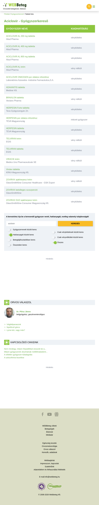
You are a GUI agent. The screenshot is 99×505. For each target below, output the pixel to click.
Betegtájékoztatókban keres (24, 240)
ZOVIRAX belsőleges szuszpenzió (22, 190)
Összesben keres (20, 245)
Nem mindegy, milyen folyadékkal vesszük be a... (25, 349)
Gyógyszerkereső (17, 14)
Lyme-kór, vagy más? (16, 330)
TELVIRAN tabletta (14, 149)
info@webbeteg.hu (52, 477)
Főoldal (7, 14)
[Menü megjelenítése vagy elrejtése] (94, 6)
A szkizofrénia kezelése (14, 357)
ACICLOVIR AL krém (15, 67)
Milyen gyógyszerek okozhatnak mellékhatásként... (26, 352)
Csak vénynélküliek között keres (70, 237)
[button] (42, 416)
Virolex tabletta (13, 169)
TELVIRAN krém (13, 139)
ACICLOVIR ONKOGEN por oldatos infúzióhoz (27, 77)
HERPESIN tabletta (15, 128)
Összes (60, 242)
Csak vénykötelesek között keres (70, 232)
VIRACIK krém (13, 159)
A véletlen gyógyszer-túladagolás (18, 355)
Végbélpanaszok (14, 324)
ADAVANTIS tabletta (15, 87)
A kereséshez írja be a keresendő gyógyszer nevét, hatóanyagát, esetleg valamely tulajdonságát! (47, 217)
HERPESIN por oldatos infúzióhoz (21, 118)
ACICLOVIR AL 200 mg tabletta (20, 36)
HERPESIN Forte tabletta (18, 108)
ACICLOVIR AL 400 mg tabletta (20, 46)
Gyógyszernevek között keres (25, 230)
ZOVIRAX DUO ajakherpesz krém (21, 200)
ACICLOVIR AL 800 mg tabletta (20, 56)
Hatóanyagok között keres (23, 235)
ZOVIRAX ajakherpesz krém (19, 180)
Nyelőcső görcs (13, 327)
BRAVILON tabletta (15, 98)
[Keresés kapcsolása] (89, 6)
